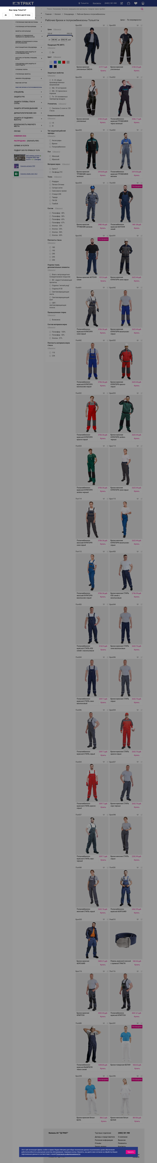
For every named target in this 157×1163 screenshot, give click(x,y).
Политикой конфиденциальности (68, 1154)
